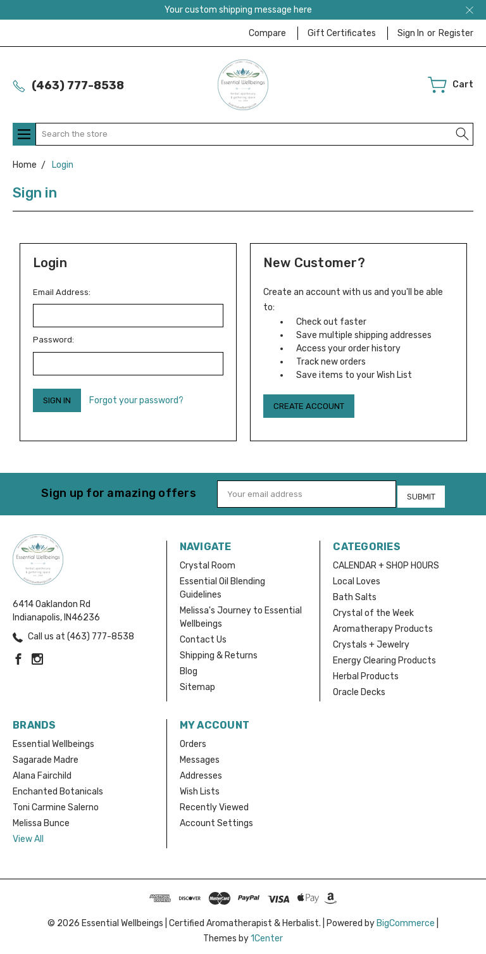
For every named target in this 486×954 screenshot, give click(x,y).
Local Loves (356, 577)
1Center (267, 934)
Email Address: (61, 292)
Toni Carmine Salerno (56, 803)
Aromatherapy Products (383, 625)
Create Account (308, 406)
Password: (53, 339)
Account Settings (216, 819)
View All (28, 835)
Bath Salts (355, 593)
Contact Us (203, 636)
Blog (188, 667)
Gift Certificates (342, 33)
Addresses (201, 772)
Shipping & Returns (219, 651)
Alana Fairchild (42, 772)
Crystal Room (207, 561)
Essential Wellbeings (53, 740)
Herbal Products (366, 672)
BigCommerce (406, 919)
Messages (200, 756)
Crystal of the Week (373, 609)
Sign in (410, 33)
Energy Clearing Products (384, 656)
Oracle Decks (359, 688)
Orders (193, 740)
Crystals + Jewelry (371, 641)
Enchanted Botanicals (58, 787)
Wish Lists (200, 787)
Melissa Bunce (41, 819)
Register (456, 33)
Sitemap (197, 683)
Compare (267, 33)
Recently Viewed (214, 803)
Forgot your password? (136, 400)
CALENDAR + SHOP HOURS (386, 561)
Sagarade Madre (45, 756)
